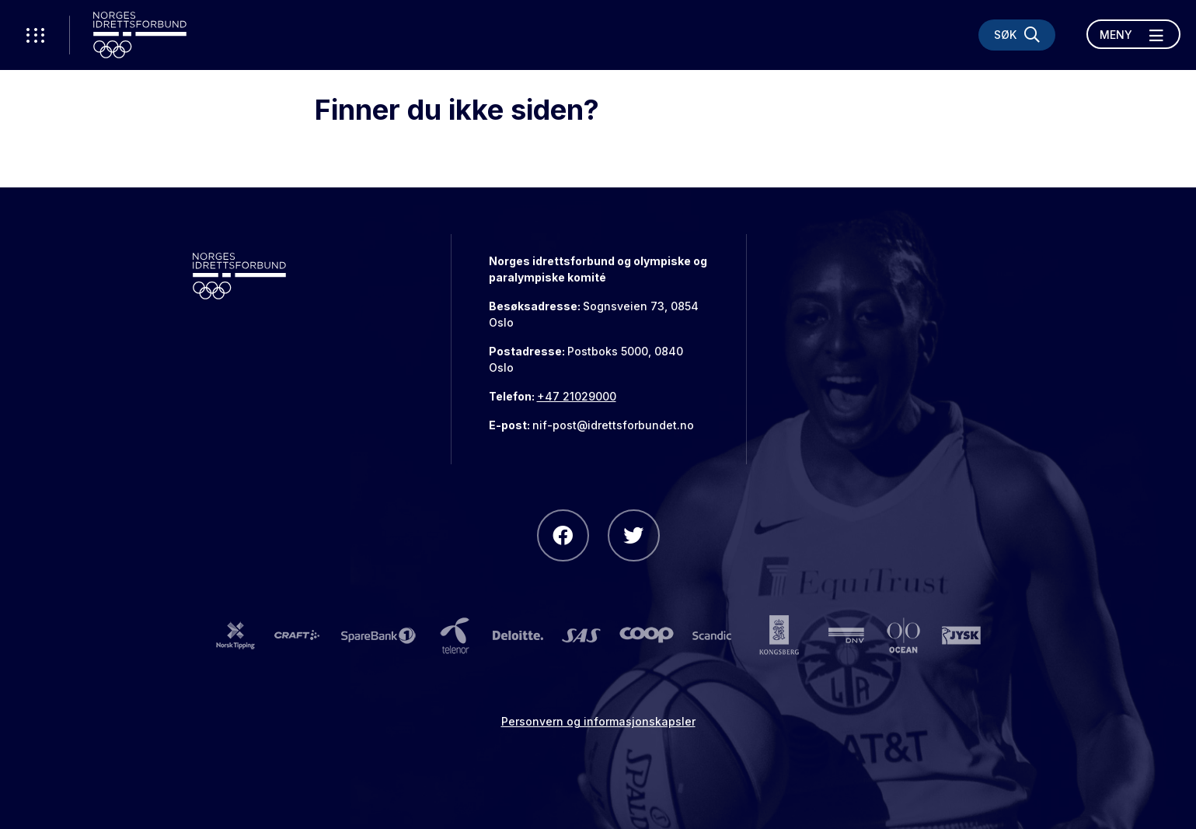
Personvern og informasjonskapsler (598, 721)
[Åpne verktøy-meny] (35, 35)
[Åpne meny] (1133, 34)
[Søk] (1016, 35)
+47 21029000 (576, 396)
